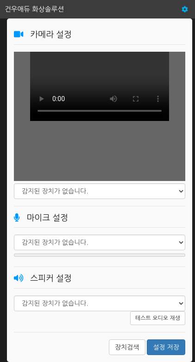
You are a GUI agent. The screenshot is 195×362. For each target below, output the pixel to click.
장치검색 (127, 347)
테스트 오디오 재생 (157, 318)
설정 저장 (166, 347)
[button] (185, 9)
